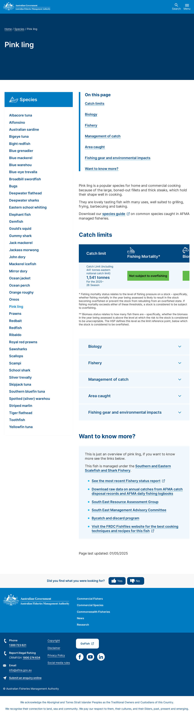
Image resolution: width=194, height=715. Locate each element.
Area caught (95, 147)
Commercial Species (90, 605)
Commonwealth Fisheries (93, 611)
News (80, 618)
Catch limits (94, 103)
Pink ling (16, 307)
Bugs (13, 186)
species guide (113, 214)
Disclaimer (54, 647)
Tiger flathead (20, 413)
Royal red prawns (23, 342)
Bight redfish (19, 144)
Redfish (15, 328)
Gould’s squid (20, 229)
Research (83, 624)
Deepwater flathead (25, 193)
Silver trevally (20, 377)
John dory (17, 257)
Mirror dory (18, 271)
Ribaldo (15, 335)
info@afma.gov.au (20, 670)
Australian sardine (24, 129)
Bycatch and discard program (115, 518)
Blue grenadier (21, 151)
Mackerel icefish (22, 264)
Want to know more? (101, 169)
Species (19, 28)
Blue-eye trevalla (23, 172)
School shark (19, 370)
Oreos (14, 299)
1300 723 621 (17, 645)
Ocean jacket (20, 278)
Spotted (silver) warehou (29, 399)
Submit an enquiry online (25, 677)
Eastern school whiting (28, 207)
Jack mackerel (21, 243)
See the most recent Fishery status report (126, 481)
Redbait (15, 321)
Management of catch (102, 136)
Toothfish (17, 420)
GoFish (85, 643)
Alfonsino (17, 122)
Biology (91, 114)
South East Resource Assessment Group (125, 502)
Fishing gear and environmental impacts (117, 158)
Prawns (15, 314)
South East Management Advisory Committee (129, 510)
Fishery (91, 125)
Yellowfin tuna (21, 427)
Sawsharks (18, 349)
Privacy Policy (56, 655)
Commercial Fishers (90, 598)
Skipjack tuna (20, 384)
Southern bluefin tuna (27, 391)
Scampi (15, 363)
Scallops (16, 356)
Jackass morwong (24, 250)
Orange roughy (21, 292)
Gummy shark (20, 236)
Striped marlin (20, 406)
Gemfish (16, 221)
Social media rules (59, 662)
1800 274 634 (31, 657)
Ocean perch (19, 285)
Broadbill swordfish (25, 179)
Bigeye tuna (19, 136)
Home (8, 28)
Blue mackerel (20, 158)
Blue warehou (20, 165)
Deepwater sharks (24, 200)
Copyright (54, 640)
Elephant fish (20, 214)
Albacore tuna (20, 115)
